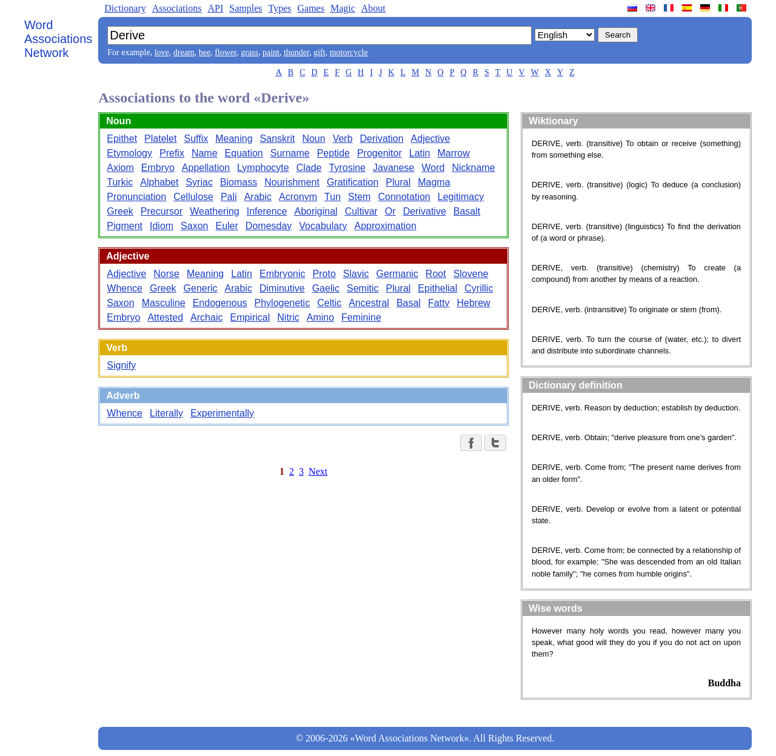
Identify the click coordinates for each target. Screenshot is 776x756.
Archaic (206, 317)
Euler (226, 226)
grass (249, 52)
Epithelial (437, 288)
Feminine (361, 317)
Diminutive (282, 288)
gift (319, 52)
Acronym (298, 197)
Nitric (288, 317)
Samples (245, 8)
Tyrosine (347, 167)
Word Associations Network (58, 38)
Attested (165, 317)
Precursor (161, 211)
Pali (229, 197)
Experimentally (222, 413)
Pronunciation (136, 197)
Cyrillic (478, 288)
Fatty (439, 303)
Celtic (329, 303)
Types (279, 8)
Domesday (269, 226)
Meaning (233, 138)
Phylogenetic (282, 303)
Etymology (129, 153)
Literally (166, 413)
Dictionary (125, 8)
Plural (398, 182)
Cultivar (361, 211)
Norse (166, 274)
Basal (408, 303)
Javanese (394, 167)
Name (205, 153)
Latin (419, 153)
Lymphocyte (263, 167)
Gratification (352, 182)
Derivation (382, 138)
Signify (121, 365)
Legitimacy (461, 197)
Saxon (194, 226)
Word (432, 167)
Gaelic (326, 288)
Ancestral (369, 303)
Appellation (206, 167)
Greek (120, 211)
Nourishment (291, 182)
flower (225, 52)
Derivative (424, 211)
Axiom (120, 167)
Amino (320, 317)
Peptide (333, 153)
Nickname (473, 167)
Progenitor (379, 153)
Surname (290, 153)
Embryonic (282, 274)
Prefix (171, 153)
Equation (244, 153)
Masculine (164, 303)
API (215, 8)
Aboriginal (315, 211)
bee (204, 52)
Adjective (430, 138)
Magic (342, 8)
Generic (201, 288)
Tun (332, 197)
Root (436, 274)
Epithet (122, 138)
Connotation (404, 197)
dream (184, 52)
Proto (324, 274)
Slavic (356, 274)
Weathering (214, 211)
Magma (434, 182)
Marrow (453, 153)
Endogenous (220, 303)
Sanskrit (277, 138)
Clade (309, 167)
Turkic (120, 182)
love (162, 52)
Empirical (250, 317)
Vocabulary (323, 226)
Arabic (258, 197)
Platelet (160, 138)
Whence (124, 288)
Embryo (158, 167)
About (373, 8)
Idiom (161, 226)
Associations (177, 8)
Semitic (362, 288)
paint (271, 52)
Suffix (196, 138)
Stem (359, 197)
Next (318, 471)
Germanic (397, 274)
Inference (267, 211)
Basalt (466, 211)
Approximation (385, 226)
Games (310, 8)
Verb (343, 138)
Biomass (238, 182)
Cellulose (193, 197)
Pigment (124, 226)
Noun (313, 138)
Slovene (471, 274)
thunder (296, 52)
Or (390, 211)
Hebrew (473, 303)
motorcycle (349, 52)
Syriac (199, 182)
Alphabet (159, 182)
